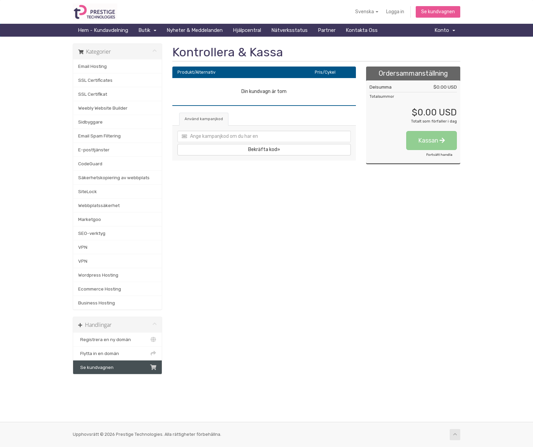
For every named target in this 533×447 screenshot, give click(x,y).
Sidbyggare (90, 122)
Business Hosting (96, 302)
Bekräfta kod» (264, 149)
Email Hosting (92, 66)
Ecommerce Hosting (99, 289)
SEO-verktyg (91, 233)
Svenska (366, 12)
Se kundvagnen (438, 12)
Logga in (395, 12)
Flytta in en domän (117, 353)
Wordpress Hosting (98, 275)
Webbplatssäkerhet (99, 205)
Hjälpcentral (247, 30)
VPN (82, 247)
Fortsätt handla (439, 155)
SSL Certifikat (92, 94)
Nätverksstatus (289, 30)
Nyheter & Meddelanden (195, 30)
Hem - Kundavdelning (103, 30)
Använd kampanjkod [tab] (204, 119)
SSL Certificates (95, 80)
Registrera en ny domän (117, 339)
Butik (147, 30)
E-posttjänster (93, 149)
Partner (327, 30)
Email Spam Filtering (99, 135)
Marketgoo (89, 219)
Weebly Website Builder (102, 108)
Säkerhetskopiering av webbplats (114, 177)
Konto (444, 30)
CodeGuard (90, 163)
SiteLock (87, 191)
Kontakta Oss (362, 30)
